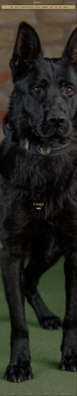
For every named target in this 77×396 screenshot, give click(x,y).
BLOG (56, 7)
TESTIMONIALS (45, 7)
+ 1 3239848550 (70, 2)
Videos (51, 7)
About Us (17, 7)
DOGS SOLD (37, 7)
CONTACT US (65, 7)
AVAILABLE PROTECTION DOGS (27, 7)
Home (12, 7)
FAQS (60, 7)
